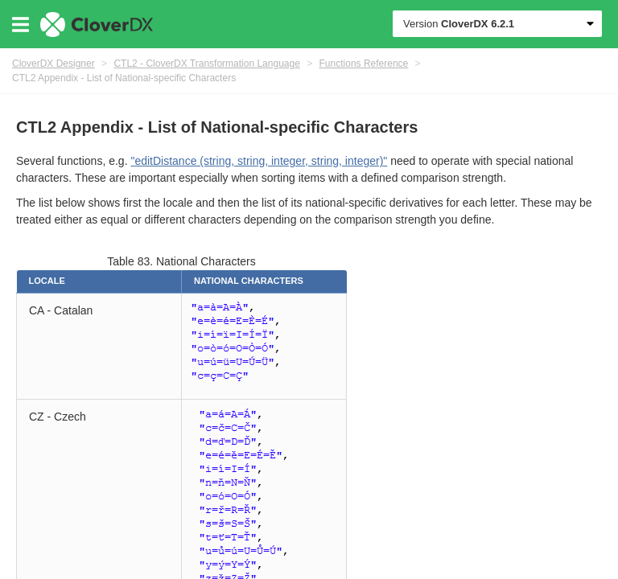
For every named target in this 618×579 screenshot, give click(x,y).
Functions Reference (364, 63)
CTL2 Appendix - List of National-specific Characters (124, 78)
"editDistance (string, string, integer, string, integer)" (258, 160)
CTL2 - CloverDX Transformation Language (206, 63)
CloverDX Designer (53, 63)
